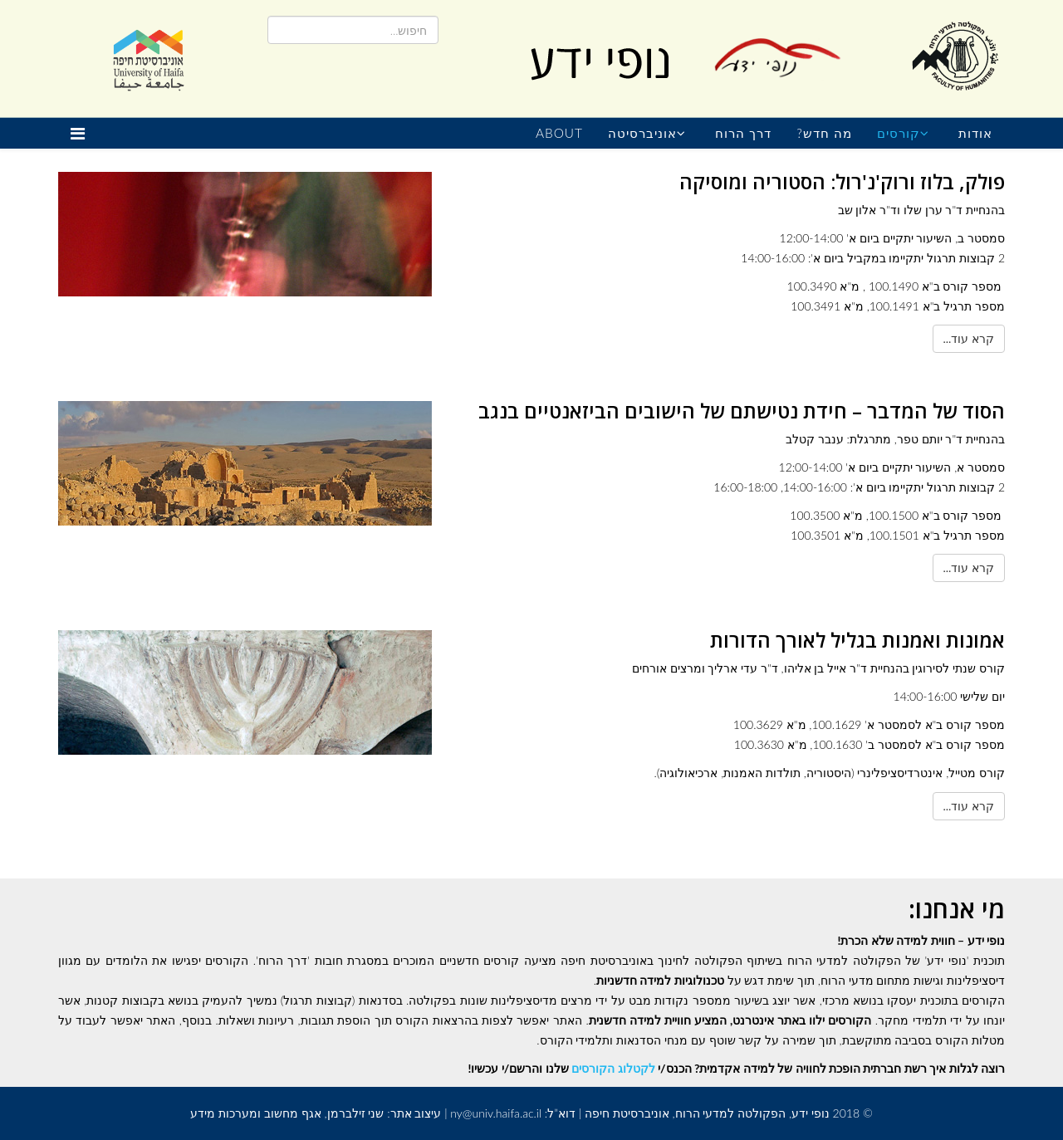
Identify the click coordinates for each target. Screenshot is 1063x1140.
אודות (975, 132)
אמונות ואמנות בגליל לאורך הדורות (857, 639)
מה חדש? (824, 132)
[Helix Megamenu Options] (82, 133)
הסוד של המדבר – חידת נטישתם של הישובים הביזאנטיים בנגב (741, 410)
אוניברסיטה (642, 132)
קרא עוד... (969, 338)
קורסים (898, 132)
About (559, 132)
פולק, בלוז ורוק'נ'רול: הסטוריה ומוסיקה (842, 181)
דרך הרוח (743, 132)
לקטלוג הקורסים (612, 1068)
